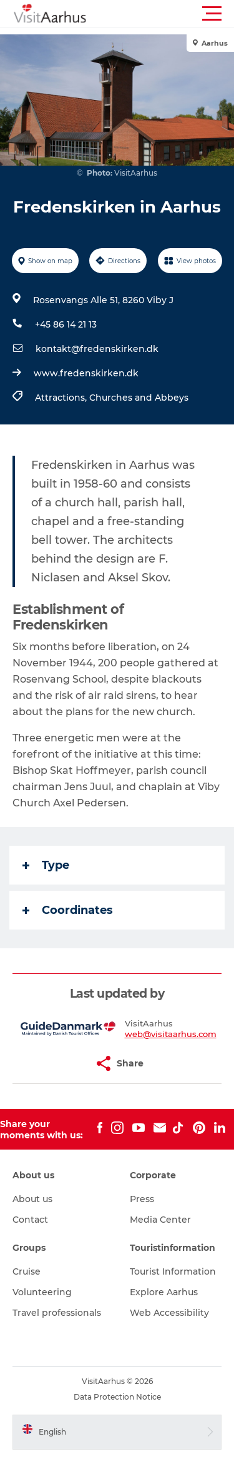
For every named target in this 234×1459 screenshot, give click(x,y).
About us (32, 1199)
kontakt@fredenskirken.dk (97, 348)
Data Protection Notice (117, 1396)
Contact (30, 1219)
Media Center (160, 1219)
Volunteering (42, 1292)
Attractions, (62, 397)
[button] (173, 13)
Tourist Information (173, 1271)
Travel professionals (56, 1312)
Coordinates (67, 910)
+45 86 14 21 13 (66, 324)
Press (142, 1199)
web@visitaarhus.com (171, 1034)
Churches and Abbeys (138, 397)
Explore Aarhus (164, 1292)
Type (45, 865)
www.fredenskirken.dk (86, 373)
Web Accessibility (169, 1312)
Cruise (26, 1271)
